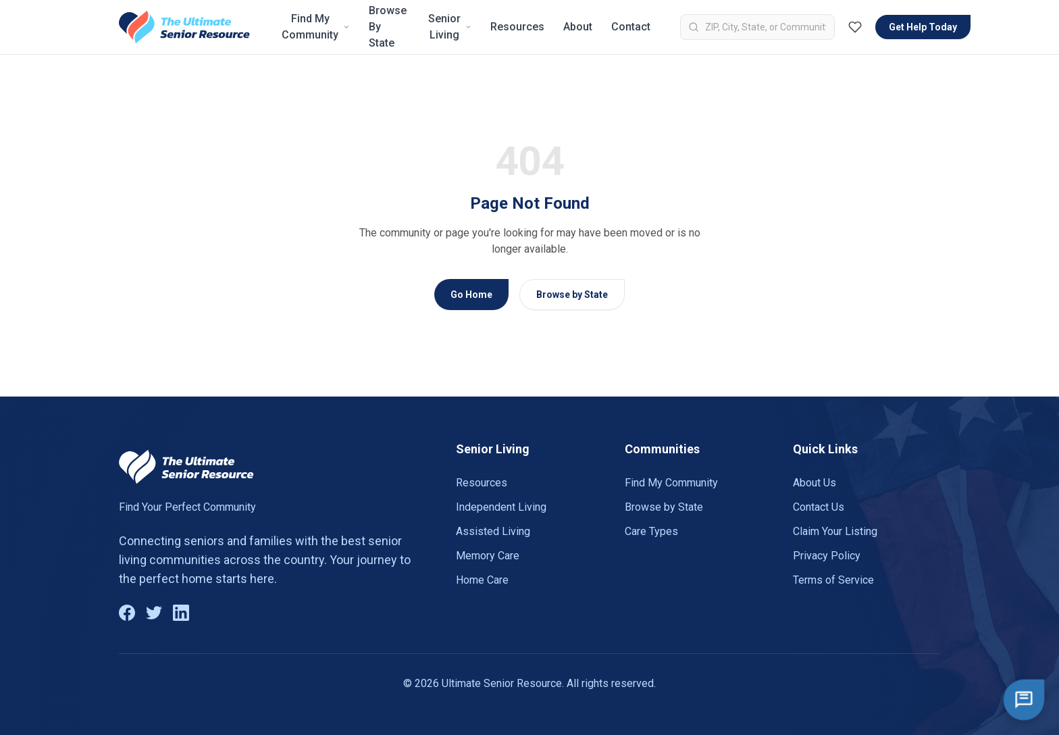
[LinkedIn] (181, 613)
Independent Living (501, 507)
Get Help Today (923, 27)
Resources (517, 26)
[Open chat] (1024, 700)
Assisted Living (493, 531)
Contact (630, 26)
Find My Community (316, 26)
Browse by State (572, 294)
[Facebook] (127, 613)
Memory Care (487, 555)
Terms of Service (833, 580)
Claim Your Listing (835, 531)
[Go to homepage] (184, 27)
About (577, 26)
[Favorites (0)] (855, 27)
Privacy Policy (826, 555)
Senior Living (450, 26)
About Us (814, 482)
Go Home (471, 294)
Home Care (482, 580)
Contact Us (818, 507)
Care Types (651, 531)
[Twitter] (154, 613)
